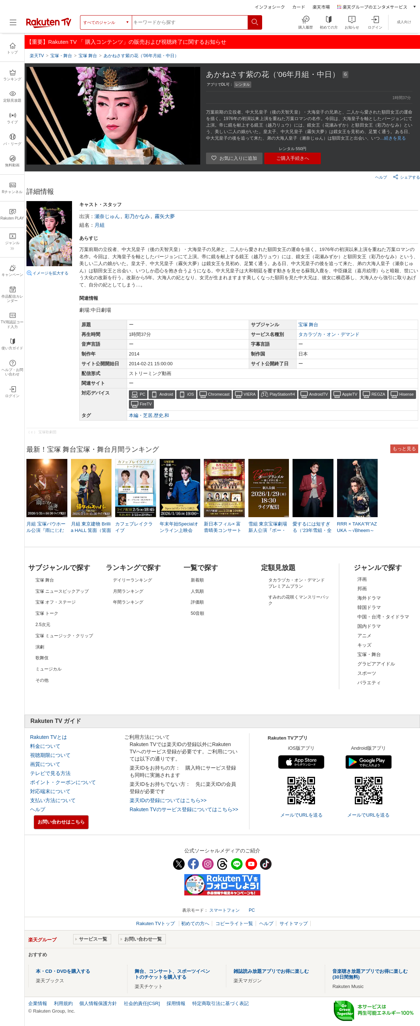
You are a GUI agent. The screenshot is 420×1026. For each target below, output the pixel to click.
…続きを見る (393, 138)
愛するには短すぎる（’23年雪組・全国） (312, 530)
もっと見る (404, 448)
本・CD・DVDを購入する (63, 971)
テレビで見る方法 (50, 773)
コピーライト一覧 (234, 923)
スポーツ (366, 673)
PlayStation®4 (282, 394)
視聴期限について (50, 755)
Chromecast (219, 394)
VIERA (250, 394)
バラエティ (369, 682)
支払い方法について (53, 800)
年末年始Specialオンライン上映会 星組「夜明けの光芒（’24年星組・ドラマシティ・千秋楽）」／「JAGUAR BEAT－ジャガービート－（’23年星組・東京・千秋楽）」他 (180, 531)
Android (166, 394)
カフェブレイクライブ (134, 527)
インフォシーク (270, 7)
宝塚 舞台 (308, 324)
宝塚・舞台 (369, 654)
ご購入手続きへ (292, 158)
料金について (45, 746)
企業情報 (37, 1003)
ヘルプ (381, 177)
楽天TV (37, 55)
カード (298, 7)
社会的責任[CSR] (142, 1003)
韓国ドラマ (369, 607)
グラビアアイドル (376, 664)
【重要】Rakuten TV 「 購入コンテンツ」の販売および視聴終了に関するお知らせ (126, 42)
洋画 (362, 579)
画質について (45, 764)
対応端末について (50, 791)
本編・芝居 (140, 415)
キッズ (364, 645)
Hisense (406, 394)
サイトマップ (294, 923)
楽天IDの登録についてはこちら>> (168, 800)
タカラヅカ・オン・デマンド (329, 334)
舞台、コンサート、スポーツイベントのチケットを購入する (172, 974)
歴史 (158, 415)
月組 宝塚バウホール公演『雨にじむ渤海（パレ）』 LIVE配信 (46, 531)
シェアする (406, 177)
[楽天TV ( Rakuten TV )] (48, 25)
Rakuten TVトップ (156, 923)
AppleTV (349, 394)
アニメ (364, 635)
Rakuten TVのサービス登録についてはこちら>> (184, 809)
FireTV (146, 404)
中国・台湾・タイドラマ (383, 617)
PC (142, 394)
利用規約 (63, 1003)
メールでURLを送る (301, 815)
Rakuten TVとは (48, 737)
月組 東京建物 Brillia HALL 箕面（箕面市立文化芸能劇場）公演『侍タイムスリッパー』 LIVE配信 (91, 531)
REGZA (378, 394)
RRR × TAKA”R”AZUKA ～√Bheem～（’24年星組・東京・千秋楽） (357, 531)
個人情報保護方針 (98, 1003)
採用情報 (176, 1003)
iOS (190, 394)
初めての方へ (195, 923)
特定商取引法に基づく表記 (220, 1003)
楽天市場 (321, 7)
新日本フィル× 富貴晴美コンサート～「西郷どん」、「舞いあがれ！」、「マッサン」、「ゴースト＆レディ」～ (223, 531)
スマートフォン (224, 910)
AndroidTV (318, 394)
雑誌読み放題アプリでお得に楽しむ (271, 971)
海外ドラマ (369, 598)
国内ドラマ (369, 626)
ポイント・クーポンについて (63, 782)
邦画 (362, 588)
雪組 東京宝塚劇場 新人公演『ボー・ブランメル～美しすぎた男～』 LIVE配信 (268, 531)
